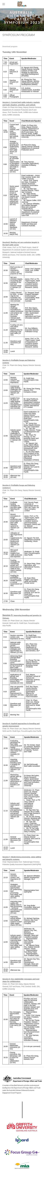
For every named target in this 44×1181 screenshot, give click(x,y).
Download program (9, 46)
